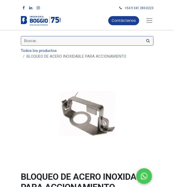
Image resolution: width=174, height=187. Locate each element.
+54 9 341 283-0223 (139, 8)
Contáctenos (124, 20)
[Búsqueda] (148, 40)
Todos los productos (39, 50)
